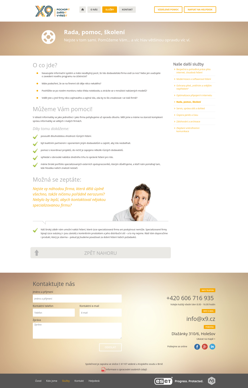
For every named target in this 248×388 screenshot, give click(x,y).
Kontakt (127, 9)
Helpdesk (94, 381)
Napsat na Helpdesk (200, 9)
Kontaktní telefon (43, 306)
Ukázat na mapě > (205, 338)
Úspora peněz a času (187, 114)
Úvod (38, 381)
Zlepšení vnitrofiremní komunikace (187, 130)
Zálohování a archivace (188, 121)
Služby (110, 9)
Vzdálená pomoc (168, 9)
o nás (94, 9)
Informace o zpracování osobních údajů (124, 369)
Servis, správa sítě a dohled (190, 108)
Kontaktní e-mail (89, 306)
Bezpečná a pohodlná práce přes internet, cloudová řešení (193, 71)
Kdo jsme (51, 381)
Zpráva (37, 320)
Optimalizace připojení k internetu (194, 95)
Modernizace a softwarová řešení (193, 79)
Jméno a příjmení (43, 292)
